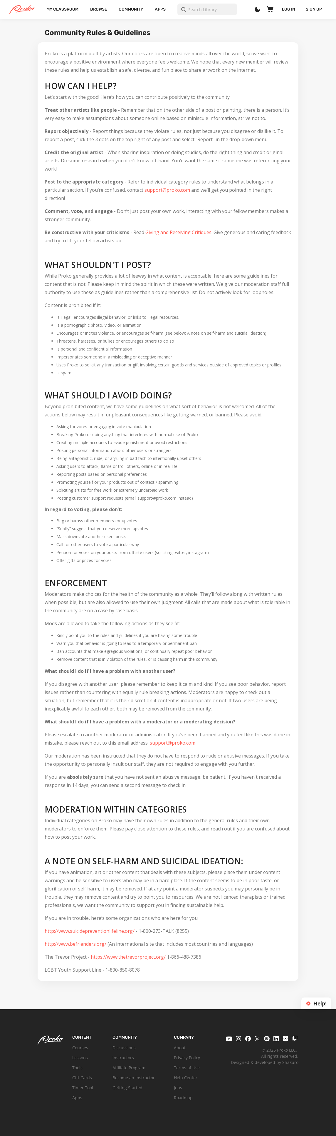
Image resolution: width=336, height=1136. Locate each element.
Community (131, 9)
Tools (77, 1067)
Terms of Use (187, 1067)
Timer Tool (82, 1087)
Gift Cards (82, 1077)
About (180, 1047)
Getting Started (127, 1087)
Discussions (124, 1047)
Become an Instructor (133, 1077)
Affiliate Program (128, 1067)
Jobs (178, 1087)
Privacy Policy (187, 1057)
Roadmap (183, 1097)
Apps (160, 9)
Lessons (80, 1057)
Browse (98, 9)
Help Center (185, 1077)
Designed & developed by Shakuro (264, 1062)
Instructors (123, 1057)
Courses (80, 1047)
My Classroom (62, 9)
